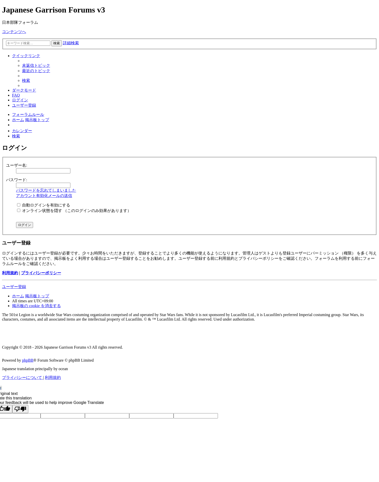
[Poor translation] (20, 409)
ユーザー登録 (14, 287)
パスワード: (16, 180)
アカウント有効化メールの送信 (44, 195)
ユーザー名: (16, 165)
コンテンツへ (14, 32)
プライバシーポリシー (41, 273)
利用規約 (10, 273)
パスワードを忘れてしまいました (46, 190)
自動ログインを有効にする (43, 205)
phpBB (27, 360)
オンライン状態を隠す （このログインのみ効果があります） (74, 210)
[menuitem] (36, 65)
